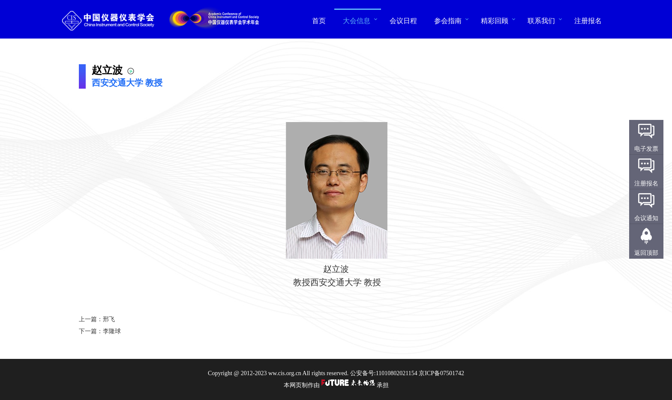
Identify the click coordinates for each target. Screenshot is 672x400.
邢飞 (109, 319)
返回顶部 (646, 253)
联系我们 (541, 20)
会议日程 (403, 20)
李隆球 (112, 331)
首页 (319, 20)
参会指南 (448, 20)
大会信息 (356, 20)
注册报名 (588, 20)
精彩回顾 (494, 20)
